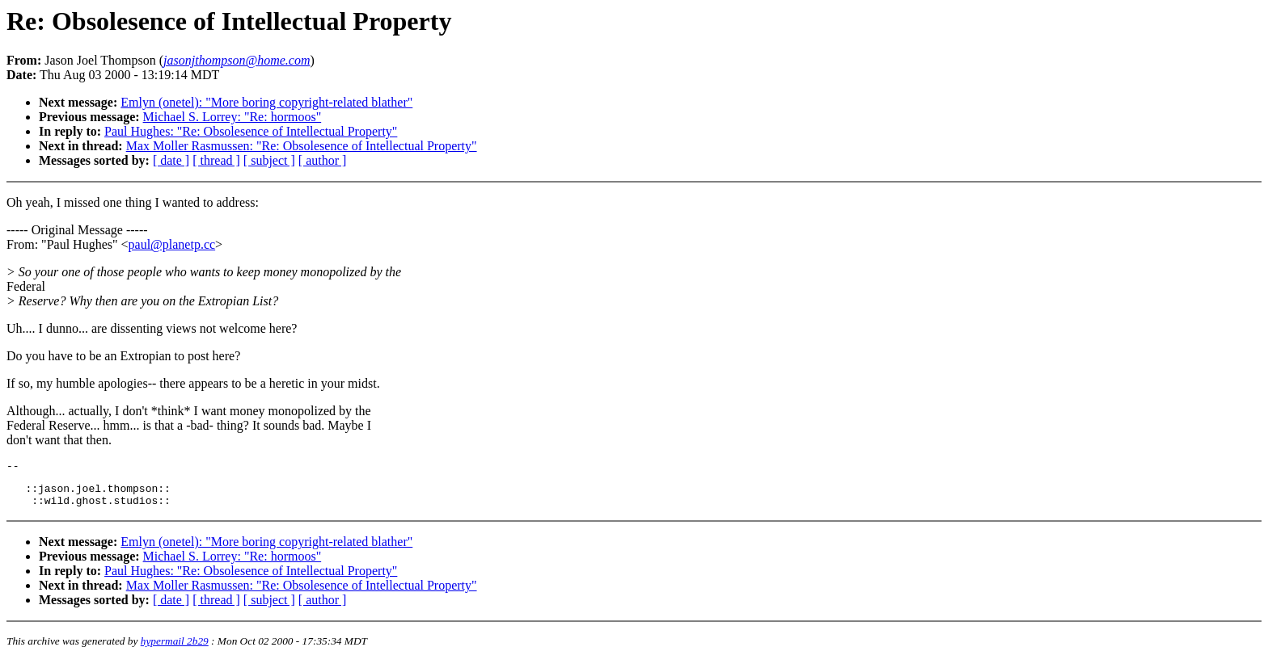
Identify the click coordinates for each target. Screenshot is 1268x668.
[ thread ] (216, 160)
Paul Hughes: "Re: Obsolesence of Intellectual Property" (250, 131)
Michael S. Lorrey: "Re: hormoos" (232, 117)
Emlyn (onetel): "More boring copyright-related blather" (266, 102)
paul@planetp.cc (172, 244)
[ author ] (322, 160)
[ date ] (171, 160)
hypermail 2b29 (175, 648)
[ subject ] (269, 160)
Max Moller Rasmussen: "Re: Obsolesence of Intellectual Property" (301, 146)
